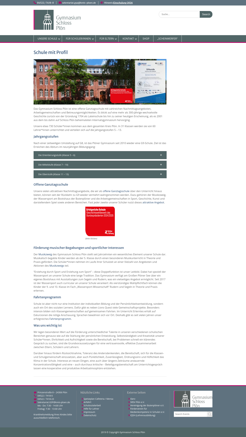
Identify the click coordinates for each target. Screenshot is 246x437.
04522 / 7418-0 (45, 2)
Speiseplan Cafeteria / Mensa (98, 398)
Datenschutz (90, 415)
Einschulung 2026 (123, 2)
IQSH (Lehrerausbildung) (142, 415)
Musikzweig (45, 254)
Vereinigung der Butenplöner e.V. (147, 405)
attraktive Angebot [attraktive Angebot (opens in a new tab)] (153, 202)
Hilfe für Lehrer (91, 408)
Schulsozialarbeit (92, 405)
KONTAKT (128, 38)
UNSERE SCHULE (47, 38)
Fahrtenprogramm (60, 319)
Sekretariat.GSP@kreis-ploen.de (53, 402)
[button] (100, 155)
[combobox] (193, 414)
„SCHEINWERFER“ (167, 38)
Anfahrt (87, 402)
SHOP (146, 38)
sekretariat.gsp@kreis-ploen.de (79, 2)
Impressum (89, 411)
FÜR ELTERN (107, 38)
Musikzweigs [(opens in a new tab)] (56, 265)
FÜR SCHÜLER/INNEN (78, 38)
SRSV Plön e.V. (137, 402)
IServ (132, 398)
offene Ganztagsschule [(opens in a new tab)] (116, 191)
